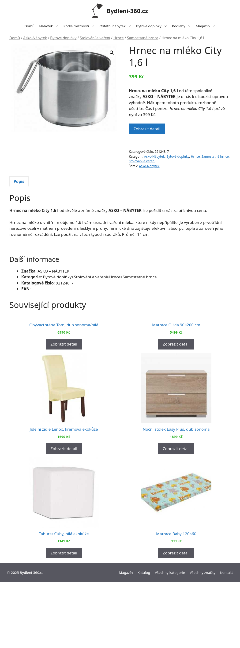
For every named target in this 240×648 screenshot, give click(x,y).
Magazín (207, 26)
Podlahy (183, 26)
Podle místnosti (80, 26)
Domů (29, 26)
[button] (112, 52)
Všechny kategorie (170, 638)
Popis (19, 181)
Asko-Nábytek (35, 37)
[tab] (19, 181)
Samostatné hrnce (142, 37)
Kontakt (226, 638)
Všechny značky (203, 638)
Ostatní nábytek (116, 26)
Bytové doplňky (153, 26)
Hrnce (118, 37)
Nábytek (50, 26)
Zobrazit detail (147, 128)
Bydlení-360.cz (127, 11)
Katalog (144, 638)
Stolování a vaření (95, 37)
